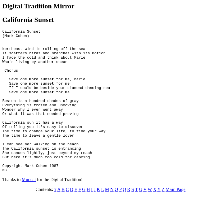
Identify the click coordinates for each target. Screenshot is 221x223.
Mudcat (29, 208)
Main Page (176, 217)
